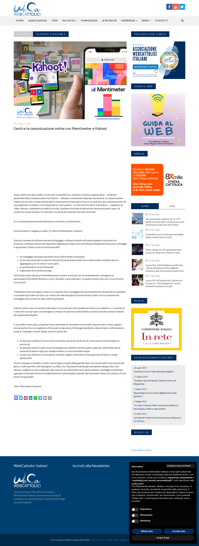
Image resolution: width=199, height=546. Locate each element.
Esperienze (128, 20)
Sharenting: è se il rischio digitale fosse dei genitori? (155, 394)
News (145, 20)
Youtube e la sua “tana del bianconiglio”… (155, 371)
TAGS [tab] (172, 206)
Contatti (161, 20)
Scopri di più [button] (163, 538)
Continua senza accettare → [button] (180, 466)
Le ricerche (109, 20)
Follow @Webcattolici (141, 450)
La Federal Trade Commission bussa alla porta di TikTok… (157, 419)
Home (20, 20)
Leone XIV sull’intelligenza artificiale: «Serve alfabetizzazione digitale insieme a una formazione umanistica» (165, 268)
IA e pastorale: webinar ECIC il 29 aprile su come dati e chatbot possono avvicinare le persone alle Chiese (165, 221)
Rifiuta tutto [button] (147, 531)
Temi (54, 20)
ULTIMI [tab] (145, 206)
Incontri (68, 20)
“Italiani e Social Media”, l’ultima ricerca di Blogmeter (155, 382)
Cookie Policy (112, 540)
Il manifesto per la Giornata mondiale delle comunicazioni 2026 (164, 236)
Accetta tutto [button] (178, 531)
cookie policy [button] (137, 483)
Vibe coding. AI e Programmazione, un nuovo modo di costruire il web (164, 251)
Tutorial (23, 34)
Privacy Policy (98, 540)
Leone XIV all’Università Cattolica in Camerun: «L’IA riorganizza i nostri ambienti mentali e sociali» (164, 283)
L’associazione (37, 20)
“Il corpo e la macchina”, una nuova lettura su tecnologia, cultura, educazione (156, 407)
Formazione (89, 20)
